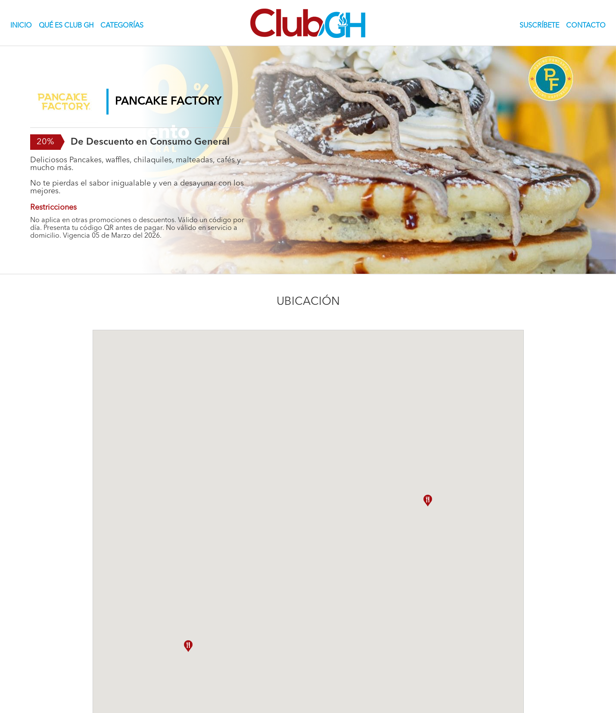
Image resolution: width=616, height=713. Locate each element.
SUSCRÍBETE (539, 25)
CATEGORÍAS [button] (121, 25)
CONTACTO (586, 25)
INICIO (22, 25)
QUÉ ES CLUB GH (66, 25)
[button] (427, 500)
